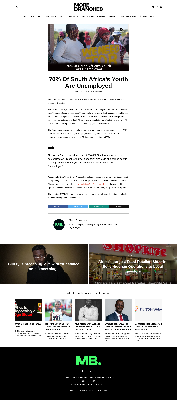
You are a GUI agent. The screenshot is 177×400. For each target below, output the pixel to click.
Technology (73, 16)
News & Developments (33, 16)
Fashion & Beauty (128, 16)
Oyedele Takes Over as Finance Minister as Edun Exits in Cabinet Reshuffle (118, 327)
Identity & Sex (88, 16)
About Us (74, 390)
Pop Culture (51, 16)
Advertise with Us (88, 390)
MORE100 (146, 16)
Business (113, 16)
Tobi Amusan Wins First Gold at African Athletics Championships (57, 327)
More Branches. (78, 220)
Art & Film (101, 16)
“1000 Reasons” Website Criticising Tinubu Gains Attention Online (87, 327)
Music (62, 16)
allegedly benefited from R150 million (94, 184)
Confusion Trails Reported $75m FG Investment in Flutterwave (148, 327)
